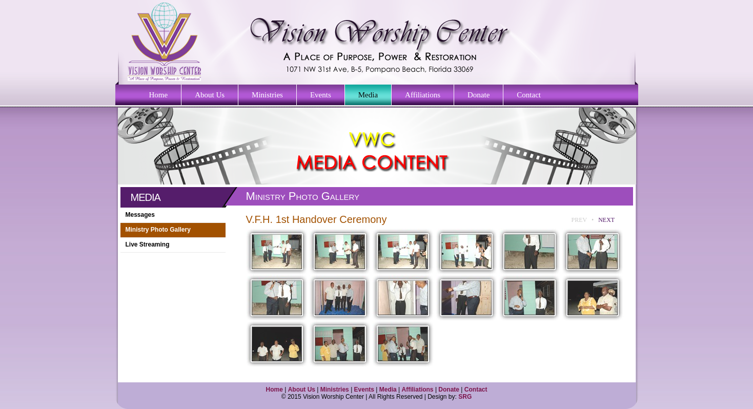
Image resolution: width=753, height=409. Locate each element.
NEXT (606, 219)
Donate (478, 95)
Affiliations (422, 95)
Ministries (267, 95)
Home (158, 95)
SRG (465, 396)
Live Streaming (148, 244)
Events (320, 95)
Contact (529, 95)
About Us (210, 95)
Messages (140, 214)
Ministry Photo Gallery (158, 229)
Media (368, 95)
